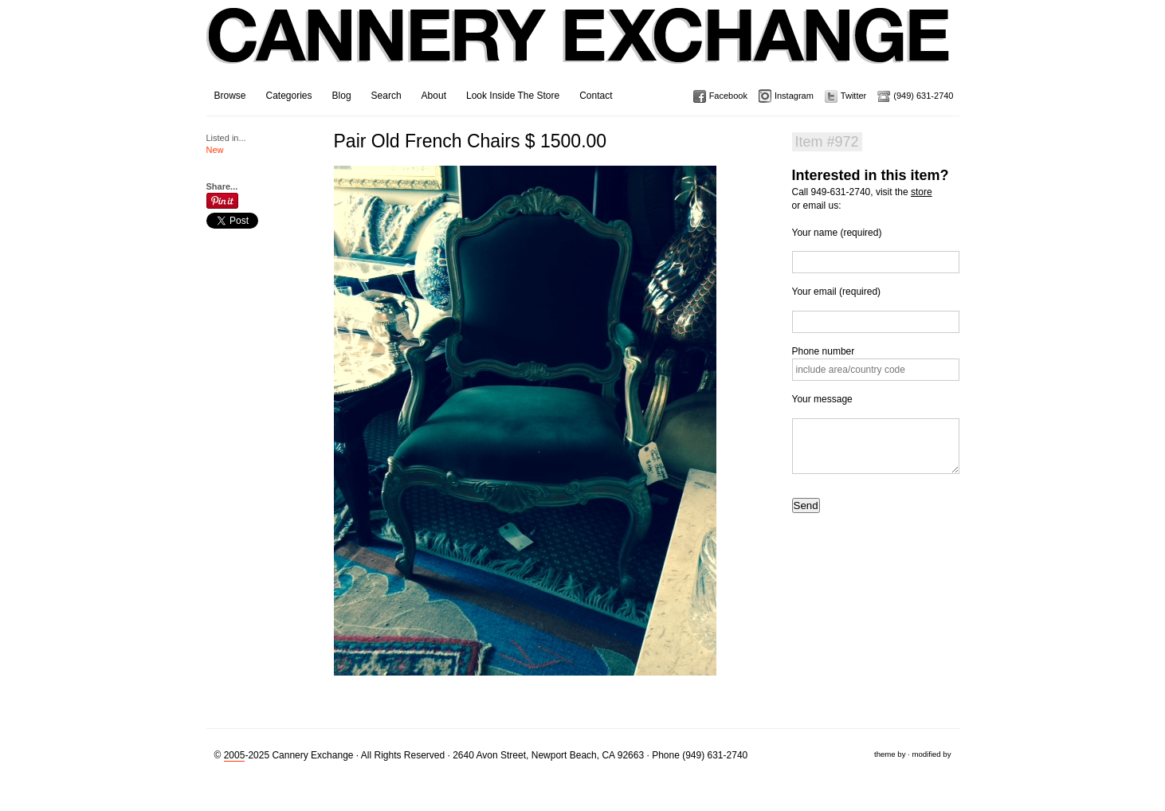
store (921, 192)
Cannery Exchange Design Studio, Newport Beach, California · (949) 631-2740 (578, 48)
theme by (889, 754)
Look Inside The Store (512, 95)
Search (386, 95)
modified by (931, 754)
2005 (234, 755)
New (215, 150)
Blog (341, 95)
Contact (595, 95)
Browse (230, 95)
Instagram (794, 95)
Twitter (853, 95)
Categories (289, 95)
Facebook (728, 95)
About (434, 95)
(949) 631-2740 (923, 95)
